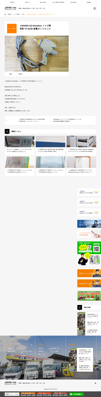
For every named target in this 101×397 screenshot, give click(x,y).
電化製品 (41, 351)
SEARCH (94, 8)
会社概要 (89, 2)
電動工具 (41, 348)
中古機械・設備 (55, 348)
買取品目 (12, 2)
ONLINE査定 (73, 2)
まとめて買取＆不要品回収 (58, 2)
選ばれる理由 (43, 2)
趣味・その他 (42, 354)
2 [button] (37, 69)
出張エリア (27, 2)
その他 (21, 31)
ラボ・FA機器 (54, 351)
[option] (37, 54)
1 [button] (35, 69)
